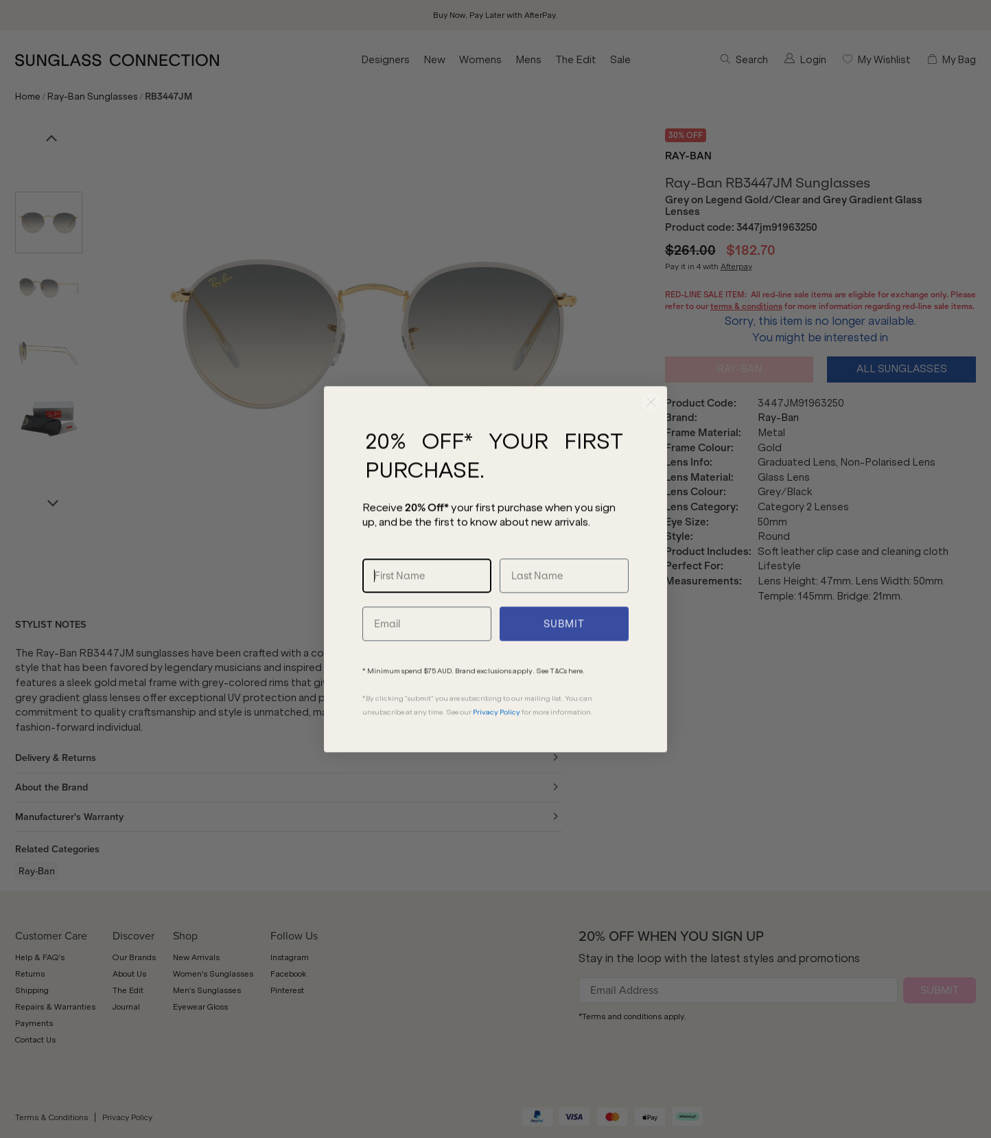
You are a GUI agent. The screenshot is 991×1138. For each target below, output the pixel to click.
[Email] (426, 655)
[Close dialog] (651, 433)
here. (576, 702)
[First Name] (426, 607)
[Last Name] (564, 607)
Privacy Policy (496, 743)
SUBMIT (564, 655)
